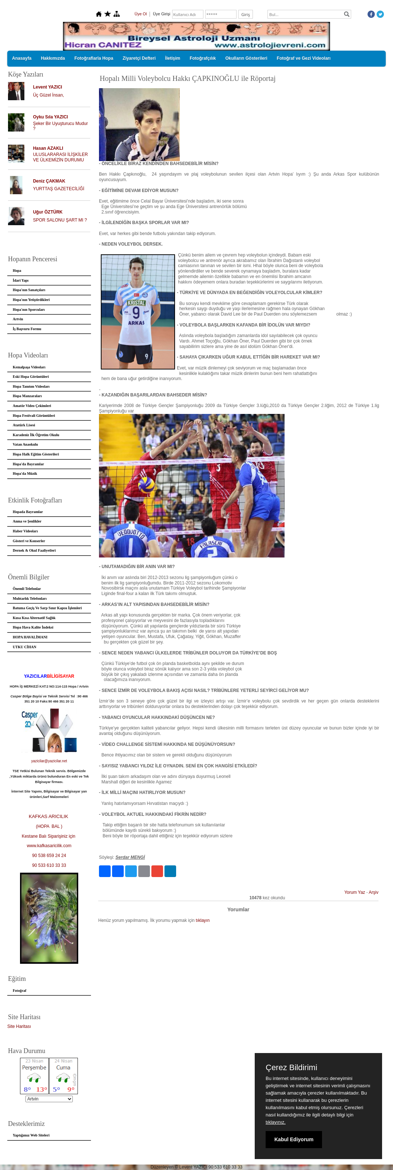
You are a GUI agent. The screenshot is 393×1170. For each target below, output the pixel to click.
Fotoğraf (19, 991)
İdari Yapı (20, 280)
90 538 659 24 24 (49, 855)
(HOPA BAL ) (49, 826)
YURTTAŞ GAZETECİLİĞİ (58, 188)
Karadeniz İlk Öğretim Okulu (36, 435)
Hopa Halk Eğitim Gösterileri (36, 454)
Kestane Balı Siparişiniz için (49, 836)
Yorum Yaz (354, 892)
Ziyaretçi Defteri (139, 58)
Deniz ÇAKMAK (49, 181)
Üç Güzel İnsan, (48, 95)
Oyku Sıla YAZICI (50, 117)
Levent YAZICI (47, 87)
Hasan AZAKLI (48, 148)
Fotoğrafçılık (203, 58)
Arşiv (373, 892)
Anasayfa (21, 58)
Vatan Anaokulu (25, 444)
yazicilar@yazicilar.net (49, 761)
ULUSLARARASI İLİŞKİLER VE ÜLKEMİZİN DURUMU (60, 157)
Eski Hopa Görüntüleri (31, 377)
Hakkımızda (53, 58)
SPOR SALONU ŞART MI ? (60, 220)
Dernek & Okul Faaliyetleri (34, 550)
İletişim (172, 58)
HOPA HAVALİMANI (30, 637)
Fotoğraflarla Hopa (93, 58)
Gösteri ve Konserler (29, 541)
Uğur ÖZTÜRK (48, 212)
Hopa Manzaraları (27, 396)
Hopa (17, 271)
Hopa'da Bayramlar (28, 464)
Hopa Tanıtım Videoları (31, 386)
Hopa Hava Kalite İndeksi (33, 627)
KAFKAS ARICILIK (49, 816)
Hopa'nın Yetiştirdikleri (31, 300)
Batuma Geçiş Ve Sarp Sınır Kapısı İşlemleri (47, 608)
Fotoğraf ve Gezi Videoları (304, 58)
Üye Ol (141, 14)
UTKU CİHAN (24, 647)
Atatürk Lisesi (24, 425)
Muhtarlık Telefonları (30, 598)
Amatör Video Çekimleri (32, 406)
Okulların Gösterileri (246, 58)
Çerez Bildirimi (291, 1067)
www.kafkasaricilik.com (49, 845)
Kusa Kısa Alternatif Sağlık (34, 618)
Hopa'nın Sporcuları (29, 310)
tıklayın (203, 920)
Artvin (18, 319)
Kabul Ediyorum (293, 1139)
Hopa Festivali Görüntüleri (34, 416)
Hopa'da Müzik (25, 473)
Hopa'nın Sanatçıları (29, 290)
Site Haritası (19, 1026)
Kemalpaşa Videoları (29, 367)
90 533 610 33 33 (49, 865)
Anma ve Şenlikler (27, 521)
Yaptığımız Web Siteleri (31, 1135)
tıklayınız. (276, 1122)
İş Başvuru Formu (27, 329)
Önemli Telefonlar (27, 589)
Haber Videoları (25, 531)
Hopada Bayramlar (28, 512)
